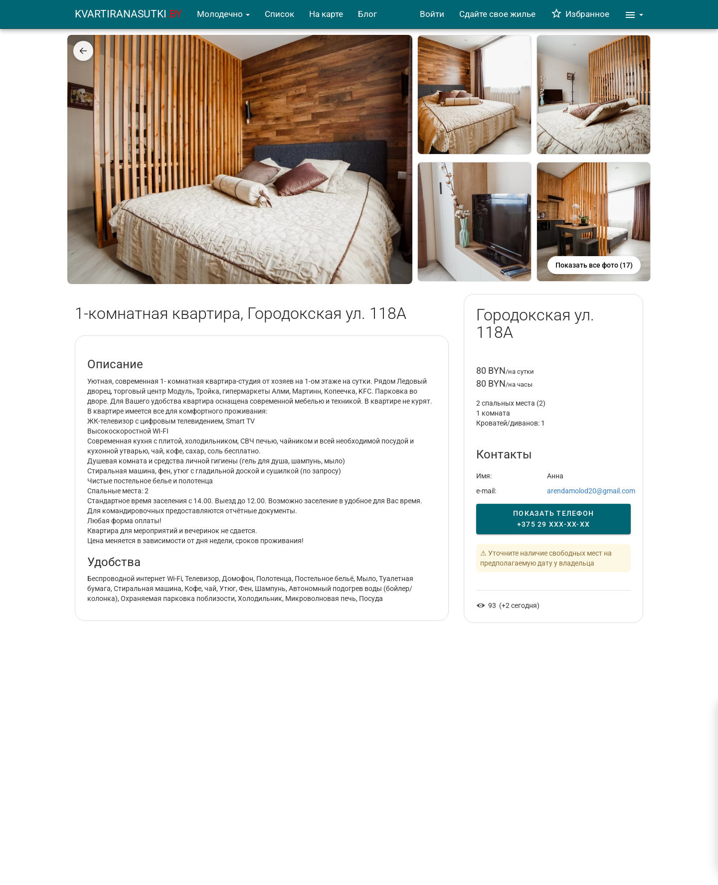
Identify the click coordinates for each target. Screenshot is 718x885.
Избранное (579, 13)
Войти (432, 14)
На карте (326, 14)
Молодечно (223, 14)
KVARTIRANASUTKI (128, 14)
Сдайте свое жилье (497, 14)
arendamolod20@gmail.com (591, 491)
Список (279, 14)
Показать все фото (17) (594, 265)
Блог (367, 14)
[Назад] (83, 51)
